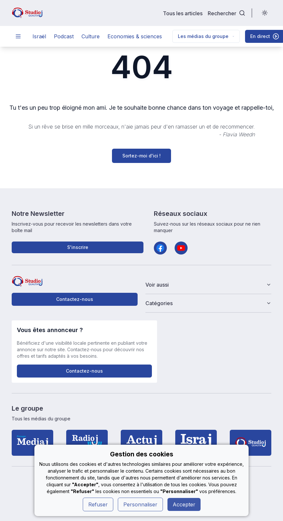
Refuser (98, 504)
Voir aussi (208, 284)
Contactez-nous (74, 299)
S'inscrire (77, 247)
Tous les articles (183, 13)
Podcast (64, 36)
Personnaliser (140, 504)
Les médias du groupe (206, 36)
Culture (90, 36)
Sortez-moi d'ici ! (141, 155)
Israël (39, 36)
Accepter (184, 504)
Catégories (208, 303)
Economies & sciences (134, 36)
